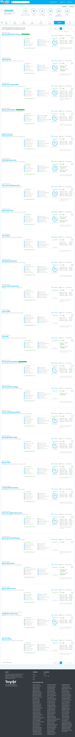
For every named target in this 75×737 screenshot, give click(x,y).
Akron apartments (36, 684)
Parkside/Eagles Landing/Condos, (10, 413)
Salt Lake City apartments (66, 695)
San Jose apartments (65, 701)
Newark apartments (51, 723)
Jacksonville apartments (51, 698)
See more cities (64, 731)
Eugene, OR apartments (37, 730)
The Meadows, (6, 111)
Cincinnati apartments (37, 710)
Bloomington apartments (37, 697)
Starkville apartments (66, 709)
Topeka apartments (65, 716)
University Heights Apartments (12, 513)
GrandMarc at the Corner (10, 614)
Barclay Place (6, 462)
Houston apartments (51, 691)
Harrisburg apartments (51, 687)
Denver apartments (36, 723)
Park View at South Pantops (11, 538)
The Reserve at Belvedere (10, 84)
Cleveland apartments (37, 713)
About (34, 674)
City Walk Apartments (9, 160)
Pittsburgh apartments (66, 684)
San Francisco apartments (66, 699)
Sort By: (61, 31)
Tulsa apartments (65, 720)
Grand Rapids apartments (37, 734)
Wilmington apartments (66, 728)
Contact (34, 676)
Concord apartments (36, 720)
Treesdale (5, 336)
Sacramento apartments (66, 694)
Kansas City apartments (51, 699)
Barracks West (7, 639)
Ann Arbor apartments (37, 685)
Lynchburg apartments (51, 709)
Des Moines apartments (37, 724)
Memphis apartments (51, 713)
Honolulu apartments (51, 690)
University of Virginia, (7, 514)
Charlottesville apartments (37, 708)
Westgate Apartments (9, 261)
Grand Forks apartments (37, 732)
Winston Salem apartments (67, 730)
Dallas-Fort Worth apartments (38, 721)
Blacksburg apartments (37, 695)
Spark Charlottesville (9, 588)
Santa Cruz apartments (66, 702)
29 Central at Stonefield (9, 362)
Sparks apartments (65, 706)
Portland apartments (65, 685)
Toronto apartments (65, 717)
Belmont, (5, 287)
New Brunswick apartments (52, 724)
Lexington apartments (51, 705)
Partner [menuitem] (69, 2)
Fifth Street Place (7, 210)
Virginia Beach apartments (66, 723)
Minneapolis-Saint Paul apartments (53, 719)
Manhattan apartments (51, 712)
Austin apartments (36, 690)
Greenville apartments (51, 685)
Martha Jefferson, (7, 161)
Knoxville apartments (51, 701)
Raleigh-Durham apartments (67, 688)
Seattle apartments (65, 703)
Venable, (4, 615)
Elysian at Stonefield (8, 110)
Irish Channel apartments (51, 695)
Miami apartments (50, 714)
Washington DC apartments (67, 724)
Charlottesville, (6, 35)
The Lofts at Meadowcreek (11, 185)
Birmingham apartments (37, 694)
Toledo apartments (65, 714)
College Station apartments (38, 714)
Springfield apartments (66, 708)
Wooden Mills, (6, 539)
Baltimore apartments (37, 691)
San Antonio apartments (66, 697)
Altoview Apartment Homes (11, 34)
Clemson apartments (36, 712)
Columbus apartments (37, 719)
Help (34, 677)
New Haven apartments (51, 726)
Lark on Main (6, 311)
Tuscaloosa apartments (66, 721)
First (55, 28)
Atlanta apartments (36, 688)
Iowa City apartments (51, 694)
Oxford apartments (50, 731)
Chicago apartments (36, 709)
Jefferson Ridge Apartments (11, 412)
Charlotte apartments (37, 706)
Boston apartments (36, 699)
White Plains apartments (66, 727)
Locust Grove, (6, 186)
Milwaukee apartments (51, 716)
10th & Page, (5, 61)
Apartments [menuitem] (53, 2)
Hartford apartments (51, 688)
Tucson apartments (65, 719)
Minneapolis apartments (51, 717)
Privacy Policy (14, 685)
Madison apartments (51, 710)
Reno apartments (65, 690)
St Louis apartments (65, 710)
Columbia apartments (37, 716)
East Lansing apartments (37, 728)
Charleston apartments (37, 705)
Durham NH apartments (37, 727)
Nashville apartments (51, 721)
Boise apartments (36, 698)
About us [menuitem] (62, 2)
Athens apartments (36, 687)
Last (71, 28)
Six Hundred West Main (9, 437)
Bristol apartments (36, 702)
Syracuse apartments (66, 712)
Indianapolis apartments (51, 692)
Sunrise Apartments (8, 563)
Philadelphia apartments (51, 732)
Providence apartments (66, 687)
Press (34, 679)
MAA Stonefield (7, 135)
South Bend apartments (66, 705)
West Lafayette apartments (67, 726)
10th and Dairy (6, 59)
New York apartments (51, 728)
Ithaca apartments (50, 697)
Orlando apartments (51, 730)
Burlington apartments (37, 703)
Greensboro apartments (51, 684)
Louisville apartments (51, 708)
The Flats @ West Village (10, 387)
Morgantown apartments (52, 720)
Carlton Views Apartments (10, 286)
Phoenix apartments (51, 734)
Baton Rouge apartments (37, 692)
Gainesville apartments (37, 731)
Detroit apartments (36, 726)
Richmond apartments (66, 691)
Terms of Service (8, 685)
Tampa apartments (65, 713)
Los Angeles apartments (51, 706)
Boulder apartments (36, 701)
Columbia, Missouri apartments (38, 717)
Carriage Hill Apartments (10, 488)
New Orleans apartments (51, 727)
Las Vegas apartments (51, 702)
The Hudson (6, 236)
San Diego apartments (66, 698)
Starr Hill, (5, 438)
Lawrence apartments (51, 703)
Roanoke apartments (65, 692)
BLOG (45, 674)
